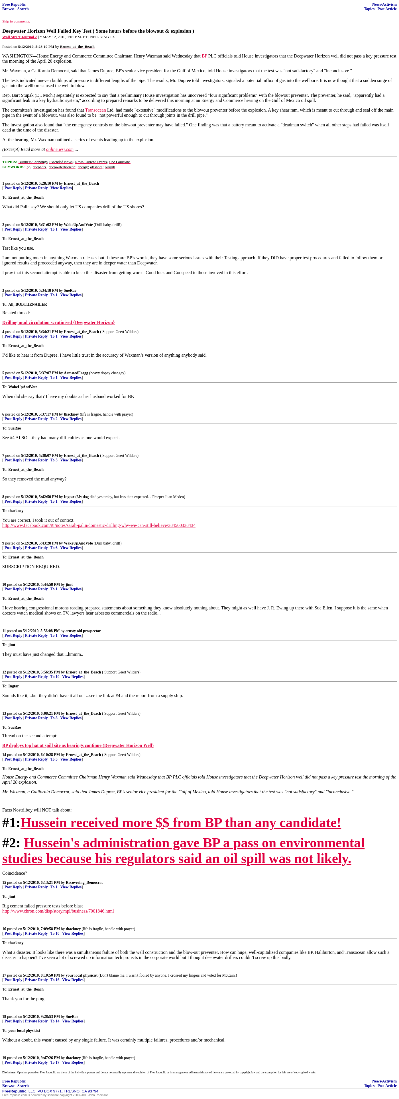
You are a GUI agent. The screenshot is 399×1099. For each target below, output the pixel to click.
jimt (69, 584)
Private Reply (36, 188)
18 (4, 1016)
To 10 (55, 677)
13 (4, 713)
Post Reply (13, 188)
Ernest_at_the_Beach (81, 183)
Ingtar (69, 497)
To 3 (54, 460)
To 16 (55, 980)
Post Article (387, 9)
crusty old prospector (83, 631)
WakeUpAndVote (78, 225)
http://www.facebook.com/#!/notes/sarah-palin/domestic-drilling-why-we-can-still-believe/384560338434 (99, 525)
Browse (8, 9)
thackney (71, 414)
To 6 (54, 548)
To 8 (54, 718)
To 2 (54, 419)
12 (4, 672)
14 (4, 755)
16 (4, 929)
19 (4, 1058)
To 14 (55, 1021)
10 (4, 584)
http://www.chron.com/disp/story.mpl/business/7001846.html (58, 911)
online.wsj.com (60, 149)
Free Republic (14, 4)
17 (4, 975)
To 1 (54, 229)
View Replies (61, 188)
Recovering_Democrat (84, 882)
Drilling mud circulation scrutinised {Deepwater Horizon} (58, 322)
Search (23, 9)
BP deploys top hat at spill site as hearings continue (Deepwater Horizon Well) (78, 745)
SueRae (70, 290)
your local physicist (82, 975)
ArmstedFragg (76, 373)
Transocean (95, 110)
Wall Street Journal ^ (19, 37)
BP (204, 56)
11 (4, 631)
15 (4, 882)
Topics (369, 9)
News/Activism (384, 4)
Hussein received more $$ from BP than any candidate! (181, 822)
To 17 (55, 1062)
